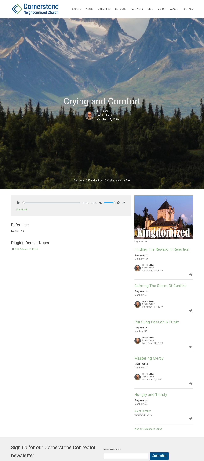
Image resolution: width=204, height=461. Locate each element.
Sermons (120, 9)
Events (76, 9)
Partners (137, 9)
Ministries (103, 9)
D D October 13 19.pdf (24, 249)
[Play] (18, 202)
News (89, 9)
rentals (188, 9)
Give (150, 9)
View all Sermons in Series (148, 429)
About (174, 9)
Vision (161, 9)
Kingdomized (95, 180)
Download (21, 209)
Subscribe (159, 456)
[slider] (51, 202)
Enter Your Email (112, 449)
